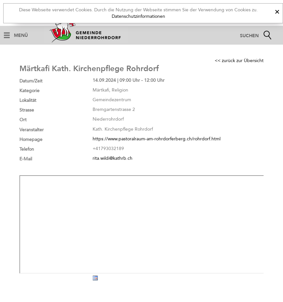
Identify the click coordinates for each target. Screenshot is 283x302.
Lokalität (27, 100)
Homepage (30, 139)
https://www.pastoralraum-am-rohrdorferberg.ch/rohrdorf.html (157, 139)
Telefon (26, 149)
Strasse (26, 110)
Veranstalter (31, 130)
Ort (23, 120)
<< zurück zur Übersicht (239, 61)
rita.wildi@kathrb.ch (112, 158)
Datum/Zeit (30, 81)
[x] (277, 10)
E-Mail (25, 159)
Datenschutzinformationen (138, 16)
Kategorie (29, 91)
